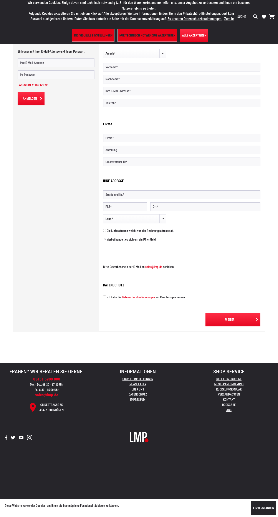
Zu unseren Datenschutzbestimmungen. (194, 19)
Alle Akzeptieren (194, 35)
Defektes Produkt (229, 379)
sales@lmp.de (153, 267)
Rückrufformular (229, 389)
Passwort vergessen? (33, 85)
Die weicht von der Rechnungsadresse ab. (140, 231)
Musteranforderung (229, 384)
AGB (229, 410)
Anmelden (32, 97)
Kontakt (229, 399)
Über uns (138, 389)
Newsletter (137, 384)
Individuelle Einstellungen (93, 35)
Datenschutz (138, 394)
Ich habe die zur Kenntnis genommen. (146, 297)
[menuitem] (247, 16)
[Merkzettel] (264, 16)
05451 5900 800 (46, 379)
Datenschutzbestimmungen (138, 297)
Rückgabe (229, 405)
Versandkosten (229, 394)
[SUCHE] (247, 16)
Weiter (241, 318)
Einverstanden (263, 508)
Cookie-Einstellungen (137, 379)
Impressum (137, 399)
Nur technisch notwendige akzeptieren (147, 35)
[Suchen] (255, 16)
